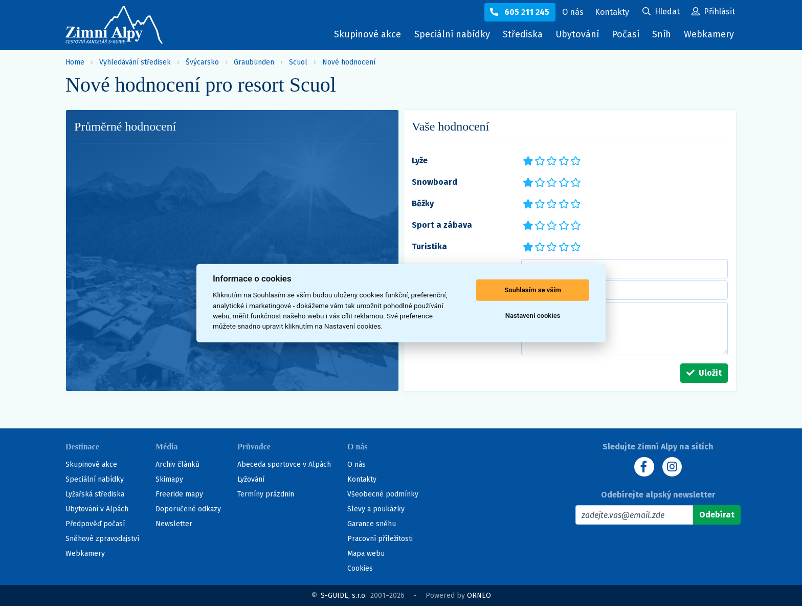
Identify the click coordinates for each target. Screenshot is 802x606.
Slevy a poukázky (376, 509)
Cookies (360, 568)
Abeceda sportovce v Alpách (284, 464)
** (537, 160)
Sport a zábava (442, 225)
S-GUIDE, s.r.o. (344, 595)
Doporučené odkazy (188, 509)
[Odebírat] (717, 515)
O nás (356, 464)
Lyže (420, 160)
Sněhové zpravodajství (102, 538)
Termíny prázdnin (265, 494)
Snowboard (434, 182)
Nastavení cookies (533, 315)
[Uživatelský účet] (661, 12)
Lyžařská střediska (94, 494)
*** (551, 160)
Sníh (664, 36)
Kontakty (361, 479)
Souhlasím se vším (532, 290)
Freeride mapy (179, 494)
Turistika (429, 246)
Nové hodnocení (348, 62)
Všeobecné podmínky (382, 494)
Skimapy (169, 479)
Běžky (423, 203)
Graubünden (254, 62)
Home (74, 62)
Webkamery (709, 34)
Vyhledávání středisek (135, 62)
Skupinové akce (364, 34)
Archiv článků (177, 464)
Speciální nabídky (449, 34)
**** (563, 160)
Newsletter (173, 524)
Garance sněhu (371, 524)
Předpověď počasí (95, 524)
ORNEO (479, 595)
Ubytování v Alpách (96, 509)
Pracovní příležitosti (380, 538)
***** (575, 160)
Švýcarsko (202, 62)
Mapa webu (366, 553)
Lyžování (250, 479)
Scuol (298, 62)
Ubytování (578, 36)
